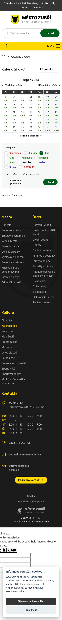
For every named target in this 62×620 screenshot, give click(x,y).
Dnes (7, 174)
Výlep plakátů (10, 352)
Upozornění (15, 153)
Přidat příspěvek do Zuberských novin (44, 273)
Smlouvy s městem (13, 262)
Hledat (50, 33)
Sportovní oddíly (11, 374)
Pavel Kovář (27, 521)
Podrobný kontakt (31, 480)
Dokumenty (39, 286)
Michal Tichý (42, 521)
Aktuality (7, 320)
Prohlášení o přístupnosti (31, 501)
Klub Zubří (8, 336)
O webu (31, 496)
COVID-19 (29, 167)
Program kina (9, 341)
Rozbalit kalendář (31, 135)
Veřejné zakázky (11, 251)
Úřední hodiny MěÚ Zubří (44, 232)
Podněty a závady (43, 266)
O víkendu (26, 174)
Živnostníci (39, 281)
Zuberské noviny (11, 230)
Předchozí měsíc (12, 85)
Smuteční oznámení (13, 235)
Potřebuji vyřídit (42, 225)
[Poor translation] (12, 550)
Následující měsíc (49, 85)
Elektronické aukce (43, 297)
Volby (42, 162)
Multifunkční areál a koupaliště (13, 381)
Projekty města (10, 246)
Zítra (15, 174)
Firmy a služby (10, 277)
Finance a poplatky (44, 255)
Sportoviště (8, 368)
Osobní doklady (42, 250)
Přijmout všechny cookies (31, 601)
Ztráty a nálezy (41, 261)
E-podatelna (40, 291)
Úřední (12, 167)
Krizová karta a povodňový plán (11, 269)
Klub (11, 157)
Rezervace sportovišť (14, 363)
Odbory (37, 245)
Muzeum (43, 157)
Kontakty (9, 393)
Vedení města (10, 241)
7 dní (36, 174)
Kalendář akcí (10, 325)
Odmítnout (31, 610)
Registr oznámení (43, 302)
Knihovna (27, 157)
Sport (12, 162)
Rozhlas (27, 162)
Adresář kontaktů (11, 282)
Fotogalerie (8, 358)
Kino (46, 153)
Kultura (33, 153)
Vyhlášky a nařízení (13, 257)
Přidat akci (48, 69)
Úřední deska (40, 239)
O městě (6, 225)
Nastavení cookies (16, 591)
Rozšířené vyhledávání (19, 182)
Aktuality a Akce (20, 56)
